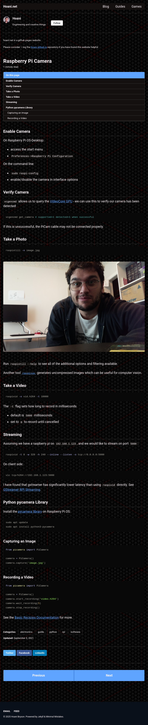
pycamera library (30, 522)
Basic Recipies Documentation (37, 628)
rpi (63, 642)
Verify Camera (14, 86)
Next (109, 686)
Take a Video (13, 97)
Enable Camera (14, 81)
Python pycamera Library (19, 108)
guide (41, 642)
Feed (17, 711)
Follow (58, 23)
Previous (38, 686)
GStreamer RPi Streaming (21, 500)
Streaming (11, 103)
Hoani (17, 18)
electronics (26, 642)
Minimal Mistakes (55, 716)
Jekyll (41, 716)
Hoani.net (10, 7)
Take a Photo (13, 92)
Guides (120, 7)
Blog (105, 7)
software (75, 642)
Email (7, 711)
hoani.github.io (40, 47)
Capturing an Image (18, 114)
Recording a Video (17, 119)
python (53, 642)
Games (136, 7)
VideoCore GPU (62, 204)
